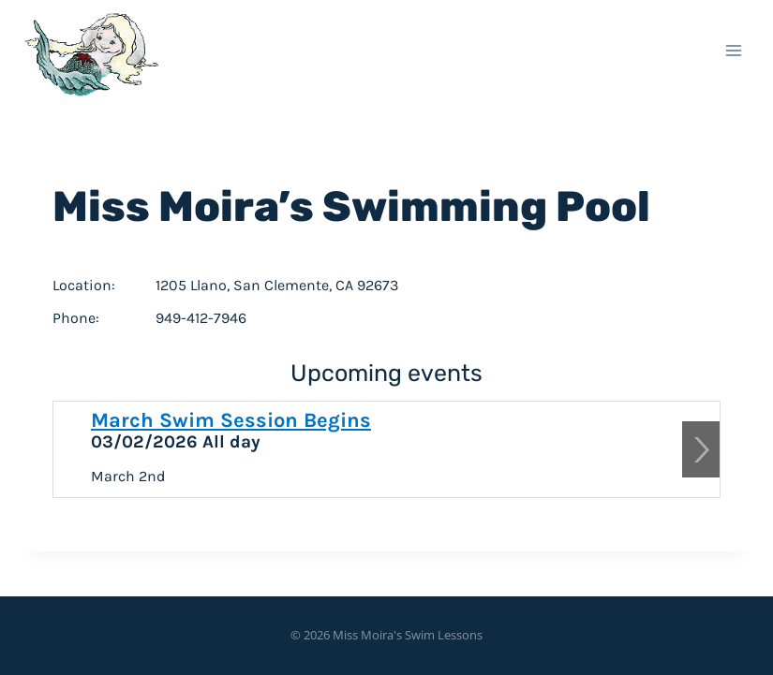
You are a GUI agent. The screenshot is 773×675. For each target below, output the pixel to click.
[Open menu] (733, 50)
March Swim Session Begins (231, 420)
